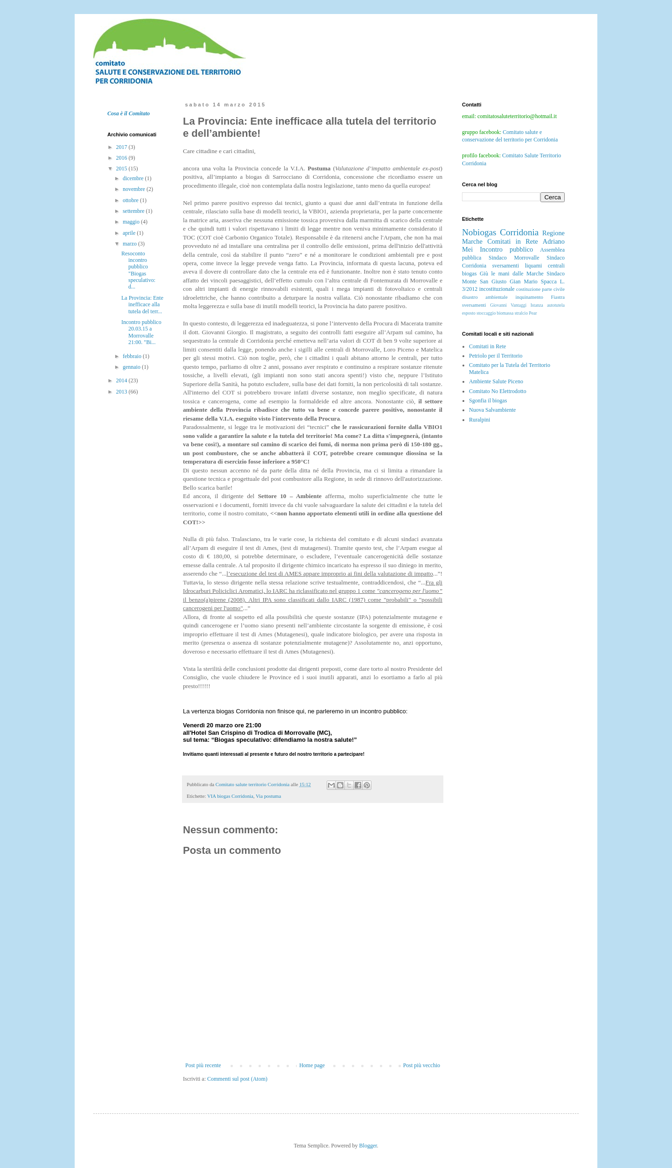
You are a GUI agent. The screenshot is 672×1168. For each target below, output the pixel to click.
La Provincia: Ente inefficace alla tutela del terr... (142, 305)
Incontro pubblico (506, 249)
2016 (122, 158)
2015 (122, 168)
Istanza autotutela (548, 305)
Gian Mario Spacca (533, 281)
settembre (134, 211)
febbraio (133, 356)
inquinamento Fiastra (540, 297)
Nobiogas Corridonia (500, 232)
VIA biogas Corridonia (230, 796)
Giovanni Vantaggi (508, 305)
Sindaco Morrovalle (514, 257)
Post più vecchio (421, 1065)
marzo (130, 243)
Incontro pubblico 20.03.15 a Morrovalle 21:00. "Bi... (141, 332)
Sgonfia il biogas (488, 400)
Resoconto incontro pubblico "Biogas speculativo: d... (138, 270)
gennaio (132, 367)
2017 (122, 147)
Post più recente (203, 1065)
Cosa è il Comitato (128, 113)
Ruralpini (479, 419)
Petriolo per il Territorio (496, 355)
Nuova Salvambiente (492, 410)
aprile (130, 233)
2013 (122, 391)
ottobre (131, 200)
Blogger (368, 1145)
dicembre (134, 178)
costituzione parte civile (540, 289)
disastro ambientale (485, 297)
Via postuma (268, 796)
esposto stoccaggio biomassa (487, 313)
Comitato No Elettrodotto (497, 391)
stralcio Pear (526, 313)
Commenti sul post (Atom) (237, 1079)
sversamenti (474, 305)
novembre (135, 189)
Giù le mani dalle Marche (512, 273)
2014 (122, 380)
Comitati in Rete (512, 241)
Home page (312, 1065)
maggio (132, 221)
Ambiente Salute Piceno (496, 381)
